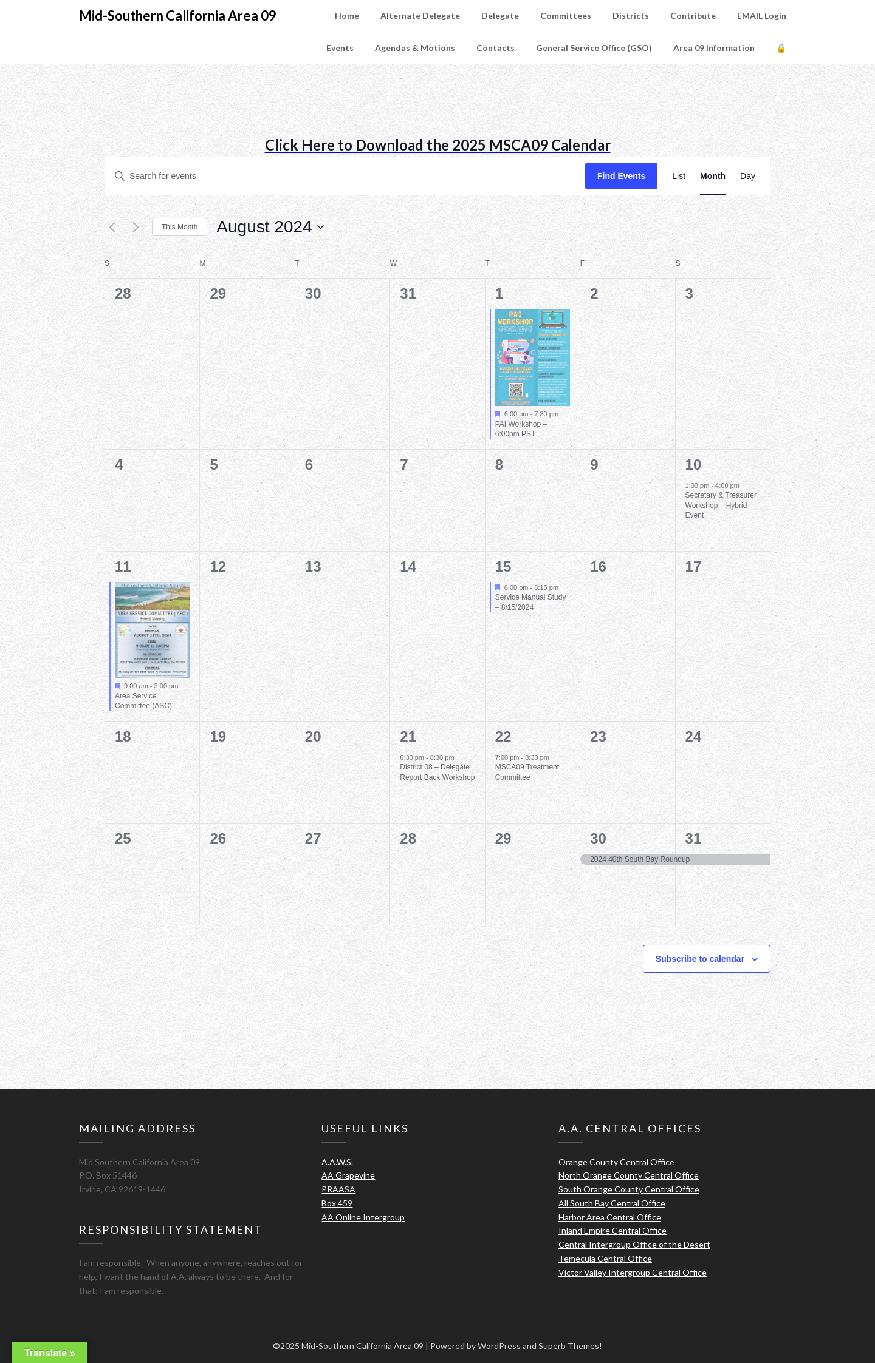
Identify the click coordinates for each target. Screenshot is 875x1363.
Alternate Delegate (420, 15)
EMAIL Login (761, 15)
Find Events (621, 176)
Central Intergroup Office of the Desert (634, 1244)
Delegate (500, 15)
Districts (630, 15)
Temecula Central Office (605, 1258)
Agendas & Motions (415, 47)
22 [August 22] (503, 736)
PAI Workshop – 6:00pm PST (521, 429)
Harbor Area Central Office (609, 1217)
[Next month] (135, 227)
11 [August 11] (123, 566)
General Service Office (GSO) (594, 47)
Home (347, 15)
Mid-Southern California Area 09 (177, 15)
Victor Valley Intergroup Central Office (632, 1272)
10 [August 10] (693, 464)
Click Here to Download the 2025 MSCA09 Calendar (438, 145)
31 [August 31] (693, 838)
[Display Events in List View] (678, 176)
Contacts (495, 47)
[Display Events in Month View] (713, 176)
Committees (565, 15)
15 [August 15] (503, 566)
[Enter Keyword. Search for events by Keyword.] (345, 176)
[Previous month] (112, 227)
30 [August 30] (598, 838)
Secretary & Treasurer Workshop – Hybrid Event (721, 505)
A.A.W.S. (337, 1162)
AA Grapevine (348, 1175)
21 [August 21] (408, 736)
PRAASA (338, 1189)
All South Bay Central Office (611, 1203)
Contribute (693, 15)
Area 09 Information (714, 47)
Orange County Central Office (616, 1162)
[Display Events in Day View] (747, 176)
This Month (179, 227)
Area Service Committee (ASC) (143, 701)
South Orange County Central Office (628, 1189)
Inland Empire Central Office (612, 1230)
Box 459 (336, 1203)
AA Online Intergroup (363, 1217)
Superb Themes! (570, 1346)
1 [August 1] (499, 293)
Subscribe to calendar (700, 959)
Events (340, 47)
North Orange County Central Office (628, 1175)
